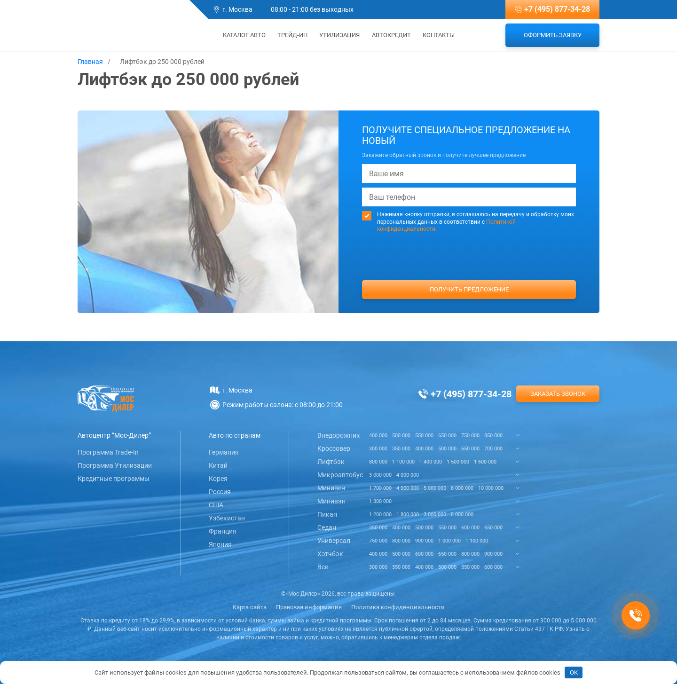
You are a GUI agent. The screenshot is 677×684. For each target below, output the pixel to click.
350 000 (401, 449)
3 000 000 (380, 475)
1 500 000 (458, 462)
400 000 (378, 435)
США (216, 505)
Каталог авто (241, 35)
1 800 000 (407, 514)
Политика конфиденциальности (398, 607)
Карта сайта (250, 607)
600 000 (470, 528)
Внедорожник (338, 435)
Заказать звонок (557, 393)
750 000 (470, 435)
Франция (222, 531)
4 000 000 (407, 475)
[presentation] (469, 274)
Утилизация (339, 35)
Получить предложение (469, 289)
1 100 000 (403, 462)
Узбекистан (227, 518)
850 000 (493, 435)
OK (574, 672)
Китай (218, 465)
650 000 (447, 435)
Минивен (331, 488)
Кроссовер (333, 448)
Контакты (439, 35)
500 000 (401, 435)
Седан (326, 527)
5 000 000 (435, 488)
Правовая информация (309, 607)
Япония (220, 544)
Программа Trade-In (108, 452)
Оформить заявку (553, 35)
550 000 (424, 435)
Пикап (327, 514)
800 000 (378, 462)
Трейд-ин (292, 35)
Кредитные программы (114, 478)
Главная (90, 61)
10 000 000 (491, 488)
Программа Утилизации (115, 465)
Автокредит (391, 35)
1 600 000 (485, 462)
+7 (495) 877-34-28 (557, 9)
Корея (218, 478)
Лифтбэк (331, 461)
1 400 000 (430, 462)
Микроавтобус (340, 475)
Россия (220, 491)
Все (322, 567)
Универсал (333, 540)
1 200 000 (380, 514)
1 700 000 (380, 488)
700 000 (493, 449)
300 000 (378, 449)
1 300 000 (380, 501)
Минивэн (331, 501)
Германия (224, 452)
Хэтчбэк (330, 554)
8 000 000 (462, 488)
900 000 (424, 541)
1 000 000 (449, 541)
